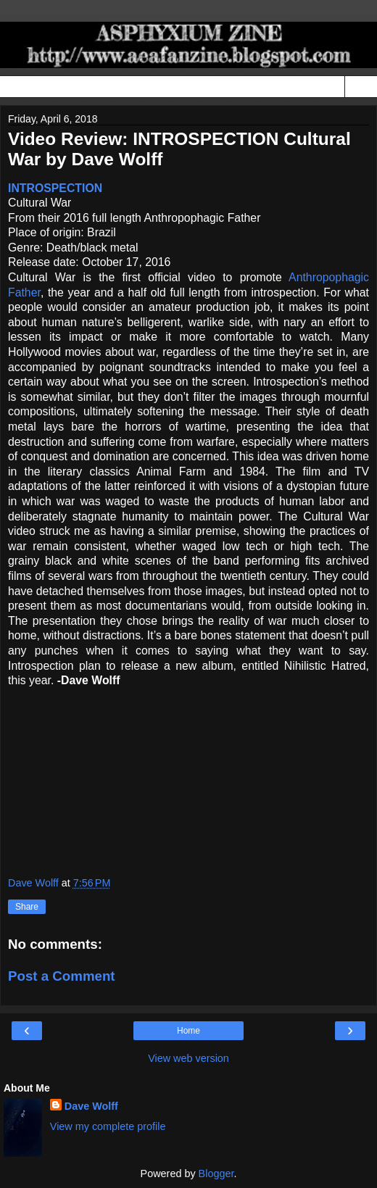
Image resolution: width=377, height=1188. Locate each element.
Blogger (216, 1173)
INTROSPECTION (55, 188)
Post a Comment (61, 976)
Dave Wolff (91, 1106)
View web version (188, 1058)
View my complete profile (108, 1126)
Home (188, 1031)
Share (26, 907)
